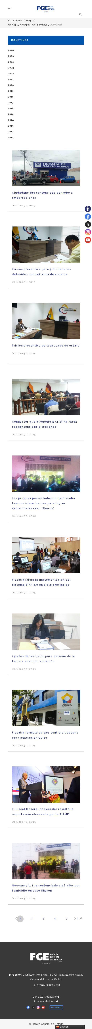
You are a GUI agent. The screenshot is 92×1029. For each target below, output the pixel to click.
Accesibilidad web (46, 1001)
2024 (11, 61)
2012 (11, 131)
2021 (11, 79)
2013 (11, 125)
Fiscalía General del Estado (27, 25)
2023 (11, 67)
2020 (11, 85)
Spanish (62, 1026)
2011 (10, 137)
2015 (29, 20)
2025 (11, 56)
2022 (11, 73)
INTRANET (56, 1007)
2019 (11, 91)
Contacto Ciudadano (46, 996)
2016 (11, 108)
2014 (11, 120)
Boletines (15, 20)
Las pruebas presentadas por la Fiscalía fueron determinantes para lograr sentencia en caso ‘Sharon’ (43, 503)
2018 (11, 96)
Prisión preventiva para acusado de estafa (46, 345)
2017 (10, 102)
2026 (11, 50)
